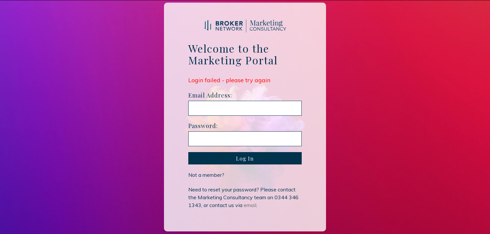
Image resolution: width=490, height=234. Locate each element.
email (250, 205)
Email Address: (210, 95)
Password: (203, 126)
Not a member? (206, 175)
